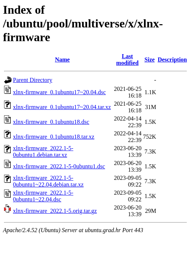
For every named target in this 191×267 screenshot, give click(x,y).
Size (149, 59)
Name (62, 59)
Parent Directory (32, 80)
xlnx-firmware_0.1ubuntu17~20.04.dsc (59, 92)
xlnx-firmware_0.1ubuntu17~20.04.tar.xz (62, 107)
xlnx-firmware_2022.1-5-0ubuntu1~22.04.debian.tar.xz (48, 181)
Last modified (127, 59)
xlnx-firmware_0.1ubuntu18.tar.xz (53, 137)
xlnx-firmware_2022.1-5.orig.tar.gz (55, 211)
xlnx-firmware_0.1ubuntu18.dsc (51, 122)
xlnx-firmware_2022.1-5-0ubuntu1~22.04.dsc (43, 195)
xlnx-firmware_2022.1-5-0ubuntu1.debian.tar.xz (43, 151)
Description (172, 59)
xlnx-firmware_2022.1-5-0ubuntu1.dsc (59, 166)
